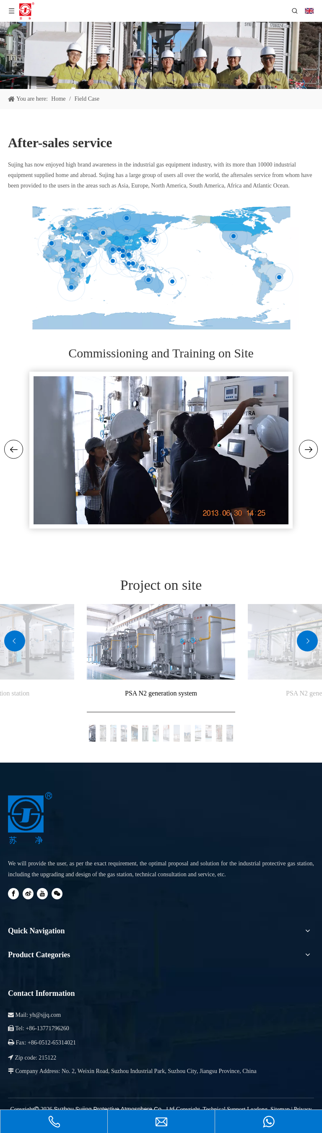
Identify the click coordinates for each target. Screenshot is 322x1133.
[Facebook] (13, 893)
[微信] (57, 893)
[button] (14, 640)
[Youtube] (42, 893)
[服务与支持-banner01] (161, 55)
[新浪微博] (28, 893)
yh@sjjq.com (45, 1015)
